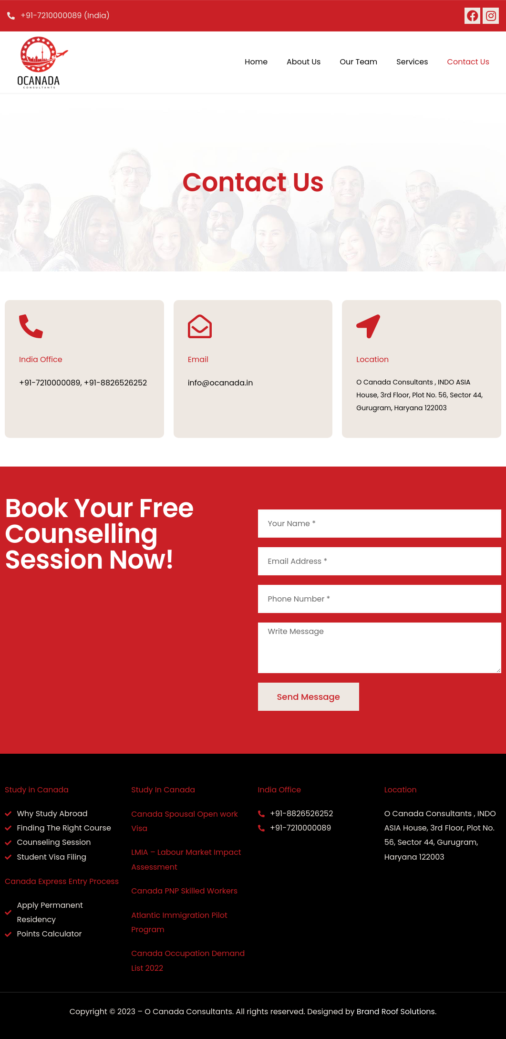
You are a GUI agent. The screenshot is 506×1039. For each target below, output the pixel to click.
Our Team (358, 61)
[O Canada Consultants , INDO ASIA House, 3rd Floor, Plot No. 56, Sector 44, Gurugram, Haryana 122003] (126, 653)
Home (256, 61)
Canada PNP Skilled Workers (184, 890)
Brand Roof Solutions (396, 1011)
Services (412, 61)
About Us (303, 61)
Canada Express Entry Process (62, 881)
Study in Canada (37, 789)
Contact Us (468, 61)
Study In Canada (163, 789)
